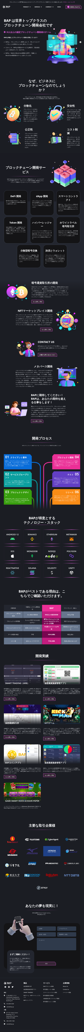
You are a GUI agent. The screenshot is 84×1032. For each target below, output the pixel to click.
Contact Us (66, 989)
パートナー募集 (67, 992)
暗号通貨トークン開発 (49, 989)
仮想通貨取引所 (28, 986)
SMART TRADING (28, 992)
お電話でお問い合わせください (47, 355)
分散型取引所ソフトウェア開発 (51, 998)
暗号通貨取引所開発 (48, 995)
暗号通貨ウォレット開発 (49, 1001)
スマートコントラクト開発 (50, 992)
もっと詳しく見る (37, 301)
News (59, 7)
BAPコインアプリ (28, 1000)
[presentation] (49, 956)
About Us (65, 986)
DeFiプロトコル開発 (48, 986)
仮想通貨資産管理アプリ (30, 989)
